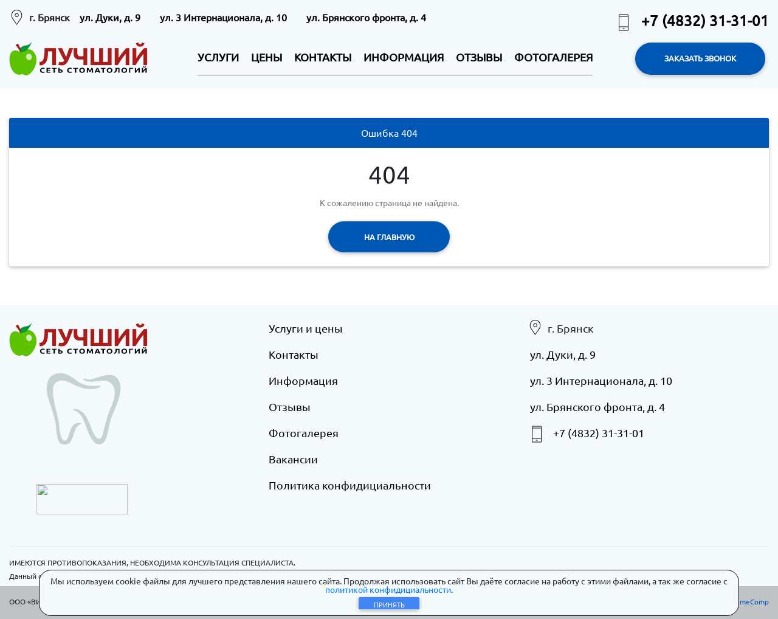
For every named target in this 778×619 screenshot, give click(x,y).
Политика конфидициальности (350, 485)
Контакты (293, 354)
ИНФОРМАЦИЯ (403, 56)
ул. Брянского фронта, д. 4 (366, 17)
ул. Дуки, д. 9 (110, 17)
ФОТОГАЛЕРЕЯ (553, 56)
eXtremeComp (744, 601)
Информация (303, 380)
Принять (389, 604)
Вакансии (293, 458)
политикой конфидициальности (388, 589)
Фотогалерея (304, 432)
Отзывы (290, 406)
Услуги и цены (306, 328)
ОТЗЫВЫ (479, 56)
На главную (389, 237)
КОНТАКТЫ (322, 56)
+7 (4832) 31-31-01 (691, 20)
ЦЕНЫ (266, 56)
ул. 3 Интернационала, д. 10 (223, 17)
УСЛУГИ (218, 56)
